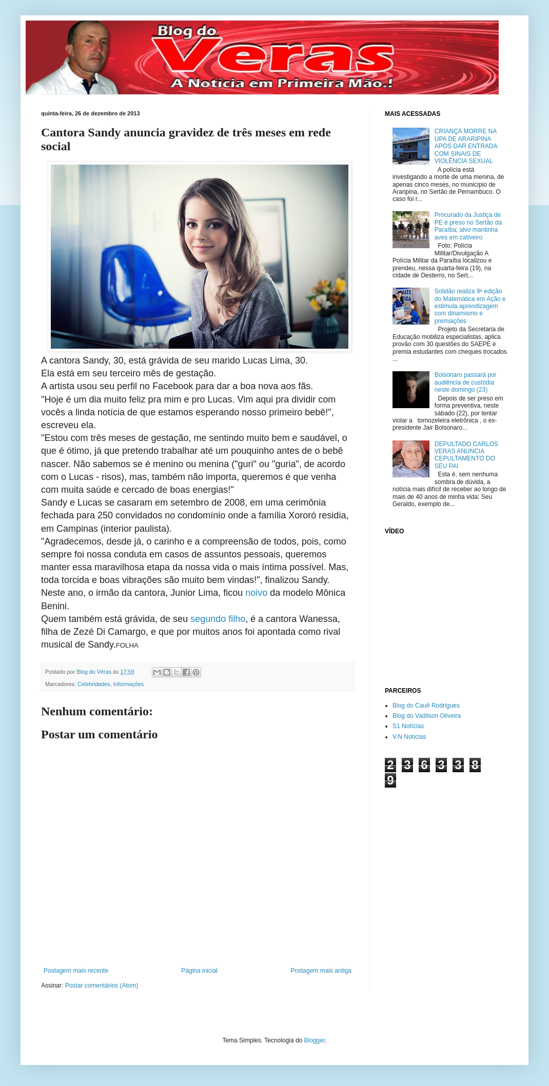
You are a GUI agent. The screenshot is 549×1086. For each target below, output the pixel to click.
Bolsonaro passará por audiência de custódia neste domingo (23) (466, 382)
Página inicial (199, 970)
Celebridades (93, 684)
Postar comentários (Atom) (102, 985)
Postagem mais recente (76, 970)
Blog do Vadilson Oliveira (427, 715)
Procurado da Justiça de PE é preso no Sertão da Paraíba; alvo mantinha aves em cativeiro (468, 225)
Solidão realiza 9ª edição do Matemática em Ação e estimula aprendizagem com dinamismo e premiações (470, 306)
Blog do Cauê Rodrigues (426, 705)
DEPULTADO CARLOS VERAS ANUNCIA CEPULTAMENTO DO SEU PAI (466, 455)
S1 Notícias (408, 726)
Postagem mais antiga (320, 970)
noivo (256, 593)
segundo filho (217, 619)
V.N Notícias (409, 736)
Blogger (314, 1040)
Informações (128, 684)
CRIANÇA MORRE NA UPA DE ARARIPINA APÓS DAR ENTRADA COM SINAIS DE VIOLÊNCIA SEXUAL (466, 146)
